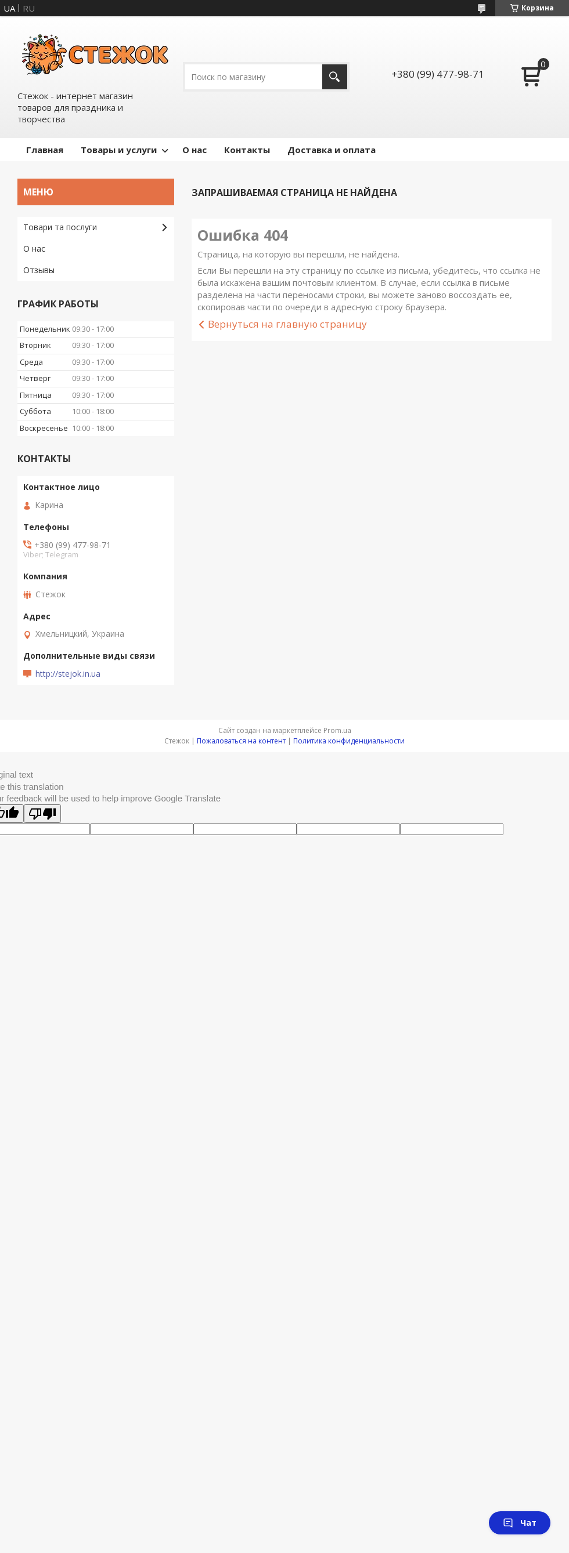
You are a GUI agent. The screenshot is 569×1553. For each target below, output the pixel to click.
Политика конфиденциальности (349, 741)
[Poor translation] (42, 813)
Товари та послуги (60, 227)
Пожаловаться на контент (241, 741)
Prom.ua (337, 730)
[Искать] (334, 76)
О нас (194, 149)
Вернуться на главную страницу (287, 324)
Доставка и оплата (331, 149)
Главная (44, 149)
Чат (519, 1522)
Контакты (247, 149)
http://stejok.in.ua (67, 674)
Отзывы (39, 269)
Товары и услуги (119, 149)
